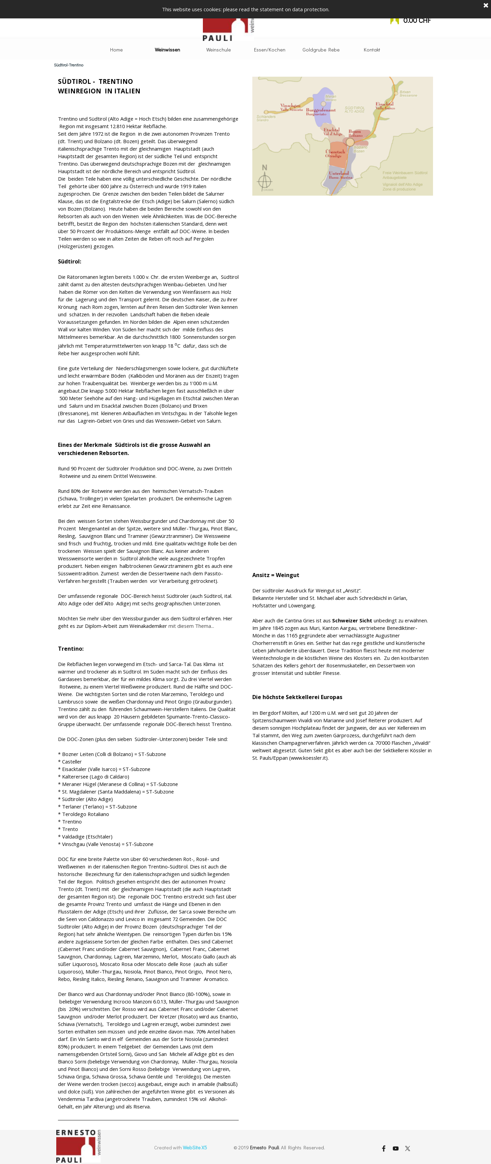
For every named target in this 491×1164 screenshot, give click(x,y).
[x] (407, 1148)
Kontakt (372, 49)
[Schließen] (485, 5)
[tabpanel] (148, 598)
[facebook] (383, 1148)
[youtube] (395, 1148)
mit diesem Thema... (191, 625)
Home (116, 49)
